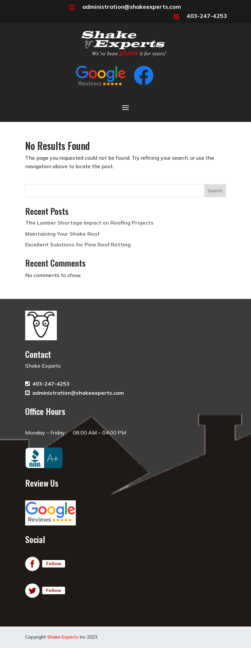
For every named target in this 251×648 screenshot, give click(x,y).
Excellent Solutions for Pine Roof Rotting (78, 244)
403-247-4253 (207, 16)
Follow (53, 564)
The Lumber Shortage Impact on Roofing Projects (89, 222)
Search (215, 191)
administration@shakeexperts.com (131, 6)
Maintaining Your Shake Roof (62, 233)
